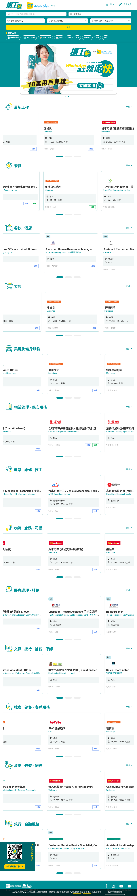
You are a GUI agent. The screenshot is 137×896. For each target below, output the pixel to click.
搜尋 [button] (68, 27)
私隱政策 (77, 892)
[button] (10, 14)
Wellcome (111, 132)
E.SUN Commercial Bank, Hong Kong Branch (68, 848)
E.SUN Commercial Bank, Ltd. (119, 848)
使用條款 (87, 892)
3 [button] (77, 156)
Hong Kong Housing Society (119, 494)
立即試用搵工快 (14, 866)
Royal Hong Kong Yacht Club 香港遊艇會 (67, 252)
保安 (105, 37)
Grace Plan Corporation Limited (120, 190)
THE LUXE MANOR (115, 673)
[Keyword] (40, 14)
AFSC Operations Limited (60, 494)
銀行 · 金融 (29, 37)
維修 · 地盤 (45, 37)
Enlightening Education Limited (62, 673)
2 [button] (68, 156)
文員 (69, 37)
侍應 (59, 37)
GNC (51, 731)
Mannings (53, 132)
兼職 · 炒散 (13, 37)
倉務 (77, 37)
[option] (74, 132)
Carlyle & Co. (112, 252)
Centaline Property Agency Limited (64, 431)
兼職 (38, 203)
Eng (53, 5)
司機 (97, 37)
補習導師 (87, 37)
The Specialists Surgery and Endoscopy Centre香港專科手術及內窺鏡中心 (81, 614)
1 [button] (59, 156)
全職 (38, 149)
